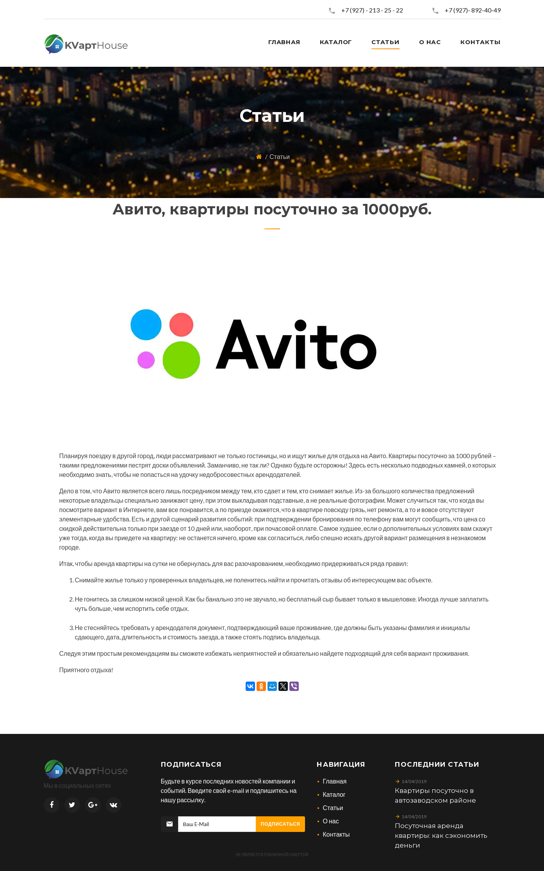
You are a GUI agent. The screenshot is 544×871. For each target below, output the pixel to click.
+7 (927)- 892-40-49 (473, 10)
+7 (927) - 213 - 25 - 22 (372, 10)
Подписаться (280, 824)
